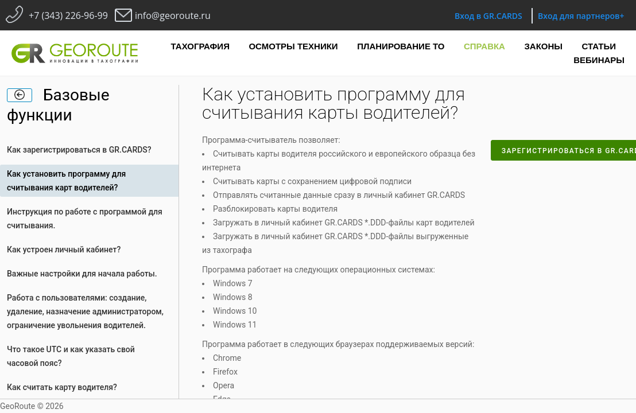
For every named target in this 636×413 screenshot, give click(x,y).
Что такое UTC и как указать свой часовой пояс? (71, 356)
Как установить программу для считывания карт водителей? (66, 180)
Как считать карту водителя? (62, 387)
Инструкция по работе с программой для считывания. (84, 218)
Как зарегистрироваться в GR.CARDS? (79, 149)
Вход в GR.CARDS (488, 15)
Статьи (599, 46)
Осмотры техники (293, 46)
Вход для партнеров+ (581, 15)
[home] (19, 95)
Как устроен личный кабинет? (64, 249)
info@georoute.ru (173, 15)
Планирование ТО (400, 46)
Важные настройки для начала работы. (82, 273)
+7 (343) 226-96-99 (68, 15)
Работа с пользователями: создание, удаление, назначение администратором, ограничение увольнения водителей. (85, 311)
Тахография (200, 46)
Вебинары (599, 60)
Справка (484, 46)
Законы (543, 46)
